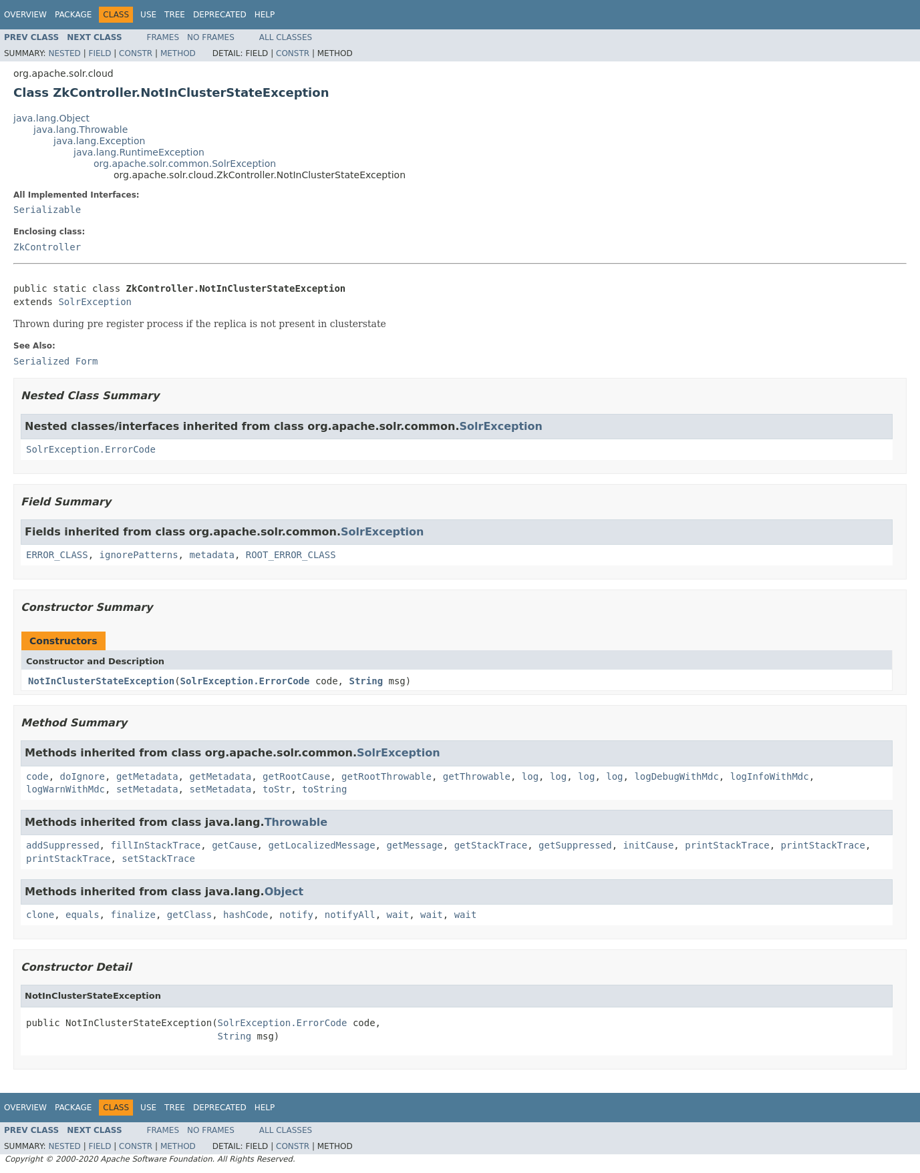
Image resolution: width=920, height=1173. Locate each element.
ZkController (47, 247)
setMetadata (147, 789)
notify (296, 914)
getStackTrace (491, 845)
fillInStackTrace (155, 845)
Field (99, 53)
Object (284, 891)
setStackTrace (158, 858)
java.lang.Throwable (80, 129)
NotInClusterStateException (101, 681)
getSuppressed (575, 845)
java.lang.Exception (99, 141)
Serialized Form (55, 361)
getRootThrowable (386, 776)
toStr (277, 789)
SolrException (95, 301)
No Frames (211, 37)
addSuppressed (63, 845)
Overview (25, 14)
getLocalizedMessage (321, 845)
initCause (648, 845)
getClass (189, 914)
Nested (64, 53)
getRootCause (296, 776)
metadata (211, 554)
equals (82, 914)
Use (148, 14)
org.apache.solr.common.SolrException (185, 163)
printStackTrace (727, 845)
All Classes (285, 37)
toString (324, 789)
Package (73, 14)
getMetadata (147, 776)
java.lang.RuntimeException (138, 152)
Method (178, 53)
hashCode (245, 914)
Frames (163, 37)
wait (398, 914)
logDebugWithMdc (676, 776)
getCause (234, 845)
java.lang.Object (51, 118)
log (530, 776)
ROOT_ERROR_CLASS (291, 554)
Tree (174, 14)
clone (40, 914)
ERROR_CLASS (57, 554)
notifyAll (350, 914)
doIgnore (82, 776)
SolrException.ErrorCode (91, 449)
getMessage (414, 845)
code (37, 776)
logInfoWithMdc (769, 776)
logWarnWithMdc (65, 789)
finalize (132, 914)
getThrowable (476, 776)
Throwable (296, 822)
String (366, 681)
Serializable (47, 209)
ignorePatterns (139, 554)
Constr (135, 53)
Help (265, 14)
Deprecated (220, 14)
